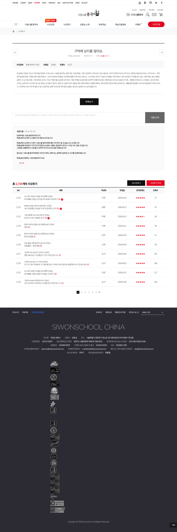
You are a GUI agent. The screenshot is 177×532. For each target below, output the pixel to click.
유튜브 (139, 3)
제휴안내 (108, 312)
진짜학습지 (51, 3)
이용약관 (25, 312)
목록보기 (89, 101)
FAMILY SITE (146, 312)
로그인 (134, 10)
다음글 (162, 52)
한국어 (44, 3)
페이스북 (162, 3)
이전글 (15, 52)
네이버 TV (145, 3)
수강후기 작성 (155, 183)
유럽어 (30, 3)
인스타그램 (150, 3)
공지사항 (160, 10)
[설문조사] (134, 14)
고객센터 (151, 10)
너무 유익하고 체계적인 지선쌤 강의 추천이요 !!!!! (60, 282)
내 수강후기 (136, 183)
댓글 (21, 163)
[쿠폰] (154, 14)
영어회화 (15, 3)
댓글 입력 (155, 117)
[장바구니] (161, 14)
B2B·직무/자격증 (68, 3)
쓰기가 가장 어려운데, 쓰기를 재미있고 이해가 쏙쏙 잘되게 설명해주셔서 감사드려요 (60, 263)
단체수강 (99, 312)
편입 (59, 3)
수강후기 (21, 31)
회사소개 (15, 312)
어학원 (77, 3)
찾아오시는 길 (133, 312)
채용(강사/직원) (120, 312)
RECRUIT (84, 3)
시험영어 (23, 3)
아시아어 (37, 3)
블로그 (156, 3)
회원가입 (142, 10)
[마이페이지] (147, 14)
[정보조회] (98, 341)
